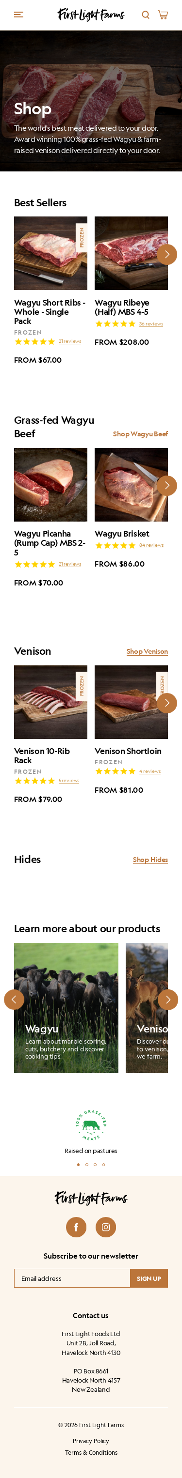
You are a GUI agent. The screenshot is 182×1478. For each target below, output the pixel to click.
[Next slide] (167, 254)
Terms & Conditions (91, 1453)
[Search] (146, 15)
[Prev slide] (14, 999)
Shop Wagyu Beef (140, 434)
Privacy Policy (91, 1441)
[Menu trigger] (18, 14)
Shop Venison (147, 651)
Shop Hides (150, 859)
